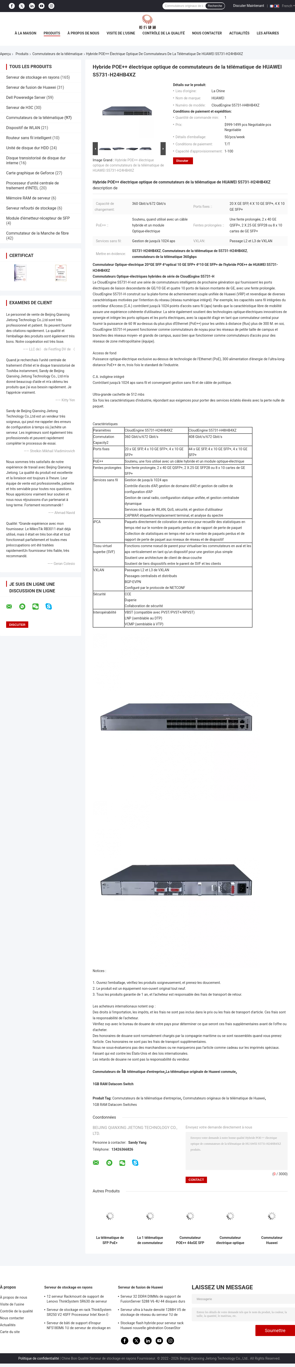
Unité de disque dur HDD (27, 148)
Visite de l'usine (121, 33)
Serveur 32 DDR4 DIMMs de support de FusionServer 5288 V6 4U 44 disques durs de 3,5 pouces (152, 1299)
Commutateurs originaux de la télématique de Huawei (224, 1098)
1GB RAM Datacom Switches (115, 1105)
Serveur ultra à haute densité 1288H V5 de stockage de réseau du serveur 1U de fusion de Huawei (153, 1313)
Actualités (239, 33)
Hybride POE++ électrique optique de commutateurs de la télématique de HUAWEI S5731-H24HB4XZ (128, 165)
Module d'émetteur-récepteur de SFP (38, 218)
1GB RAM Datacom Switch (113, 1084)
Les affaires (268, 33)
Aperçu (5, 54)
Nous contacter (207, 33)
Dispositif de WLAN (23, 127)
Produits (52, 33)
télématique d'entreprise (145, 1072)
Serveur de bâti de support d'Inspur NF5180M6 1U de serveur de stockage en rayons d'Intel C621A (79, 1326)
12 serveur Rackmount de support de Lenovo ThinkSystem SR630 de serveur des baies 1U (77, 1299)
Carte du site (10, 1332)
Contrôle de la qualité (164, 33)
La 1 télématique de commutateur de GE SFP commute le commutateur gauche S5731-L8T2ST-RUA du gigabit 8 (150, 1240)
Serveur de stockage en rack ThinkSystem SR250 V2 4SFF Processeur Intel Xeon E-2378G (79, 1313)
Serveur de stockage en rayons (32, 77)
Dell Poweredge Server (25, 97)
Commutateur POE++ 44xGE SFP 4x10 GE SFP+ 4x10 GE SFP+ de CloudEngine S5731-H (190, 1240)
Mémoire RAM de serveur (28, 198)
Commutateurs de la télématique (57, 54)
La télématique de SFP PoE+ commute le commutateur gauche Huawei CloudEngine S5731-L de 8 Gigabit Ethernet (110, 1240)
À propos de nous (83, 33)
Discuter (182, 161)
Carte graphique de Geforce (30, 173)
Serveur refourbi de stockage (31, 208)
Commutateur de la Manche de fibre (37, 233)
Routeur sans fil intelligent (28, 137)
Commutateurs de (106, 1072)
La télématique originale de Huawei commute (201, 1072)
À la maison (25, 33)
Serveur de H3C (19, 107)
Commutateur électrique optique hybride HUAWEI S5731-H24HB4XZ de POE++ (230, 1240)
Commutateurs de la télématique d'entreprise (146, 1098)
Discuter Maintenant (248, 6)
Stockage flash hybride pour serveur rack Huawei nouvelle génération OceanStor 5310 (152, 1326)
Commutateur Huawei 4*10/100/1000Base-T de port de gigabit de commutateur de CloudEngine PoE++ (271, 1240)
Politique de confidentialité (38, 1358)
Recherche (215, 6)
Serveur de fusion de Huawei (31, 87)
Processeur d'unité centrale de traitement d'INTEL (32, 185)
